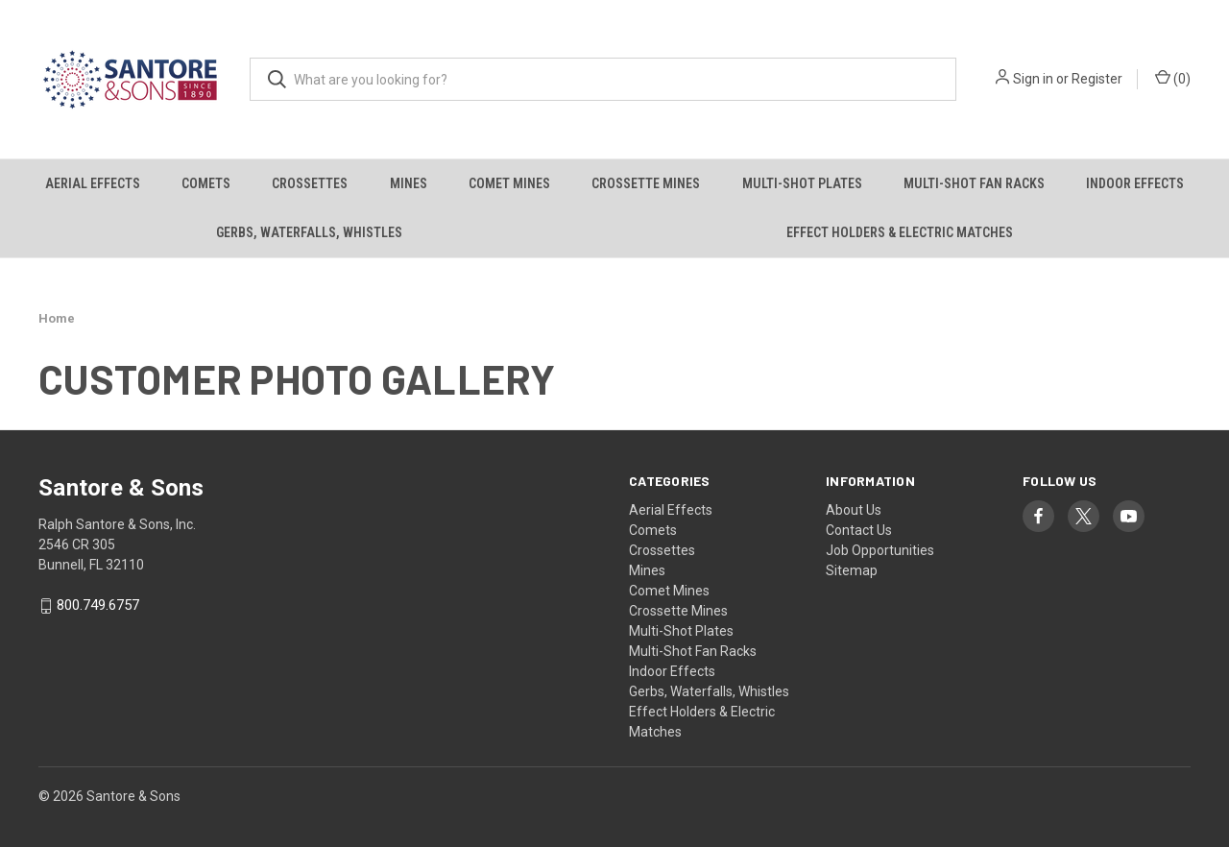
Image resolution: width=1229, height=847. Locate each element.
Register (1097, 78)
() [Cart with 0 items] (1173, 77)
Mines (408, 183)
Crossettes (310, 183)
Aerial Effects (92, 183)
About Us (853, 510)
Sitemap (852, 570)
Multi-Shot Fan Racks (974, 183)
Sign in (1033, 78)
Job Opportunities (880, 550)
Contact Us (859, 530)
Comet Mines (509, 183)
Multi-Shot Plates (802, 183)
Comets (205, 183)
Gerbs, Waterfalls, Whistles (309, 232)
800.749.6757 (98, 606)
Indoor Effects (1135, 183)
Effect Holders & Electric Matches (899, 232)
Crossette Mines (645, 183)
